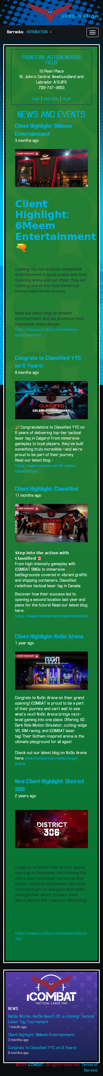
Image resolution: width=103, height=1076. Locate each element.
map (36, 99)
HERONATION (39, 32)
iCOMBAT (36, 1065)
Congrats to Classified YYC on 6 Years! (42, 1048)
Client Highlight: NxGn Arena (49, 636)
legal (67, 99)
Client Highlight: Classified (47, 489)
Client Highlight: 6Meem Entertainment (41, 1035)
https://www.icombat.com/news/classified (51, 616)
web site (51, 99)
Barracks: (15, 32)
